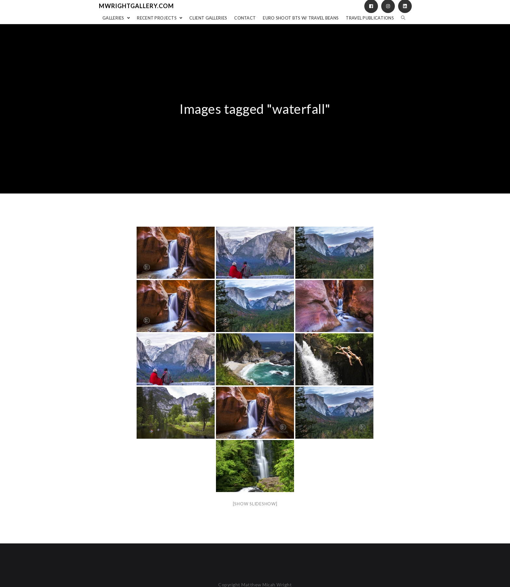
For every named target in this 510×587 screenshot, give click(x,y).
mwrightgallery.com (136, 5)
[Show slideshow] (255, 503)
